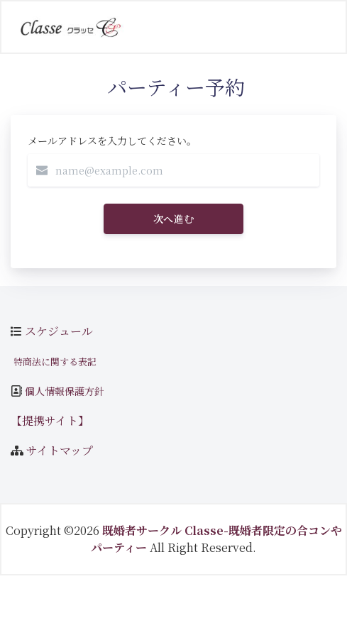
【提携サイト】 (50, 420)
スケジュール (59, 331)
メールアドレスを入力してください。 (112, 140)
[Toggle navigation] (314, 27)
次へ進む (173, 218)
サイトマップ (59, 450)
